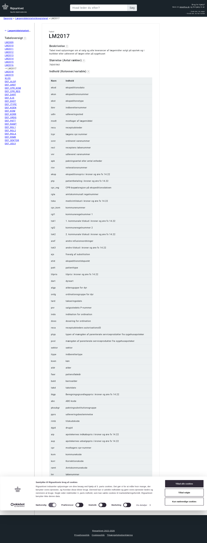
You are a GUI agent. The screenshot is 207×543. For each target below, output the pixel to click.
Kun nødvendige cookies (184, 534)
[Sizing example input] (98, 7)
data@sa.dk (184, 7)
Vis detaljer (141, 537)
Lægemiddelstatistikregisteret (31, 18)
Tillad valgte (184, 525)
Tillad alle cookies (184, 516)
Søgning (8, 18)
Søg (132, 7)
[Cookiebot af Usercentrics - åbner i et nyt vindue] (18, 538)
